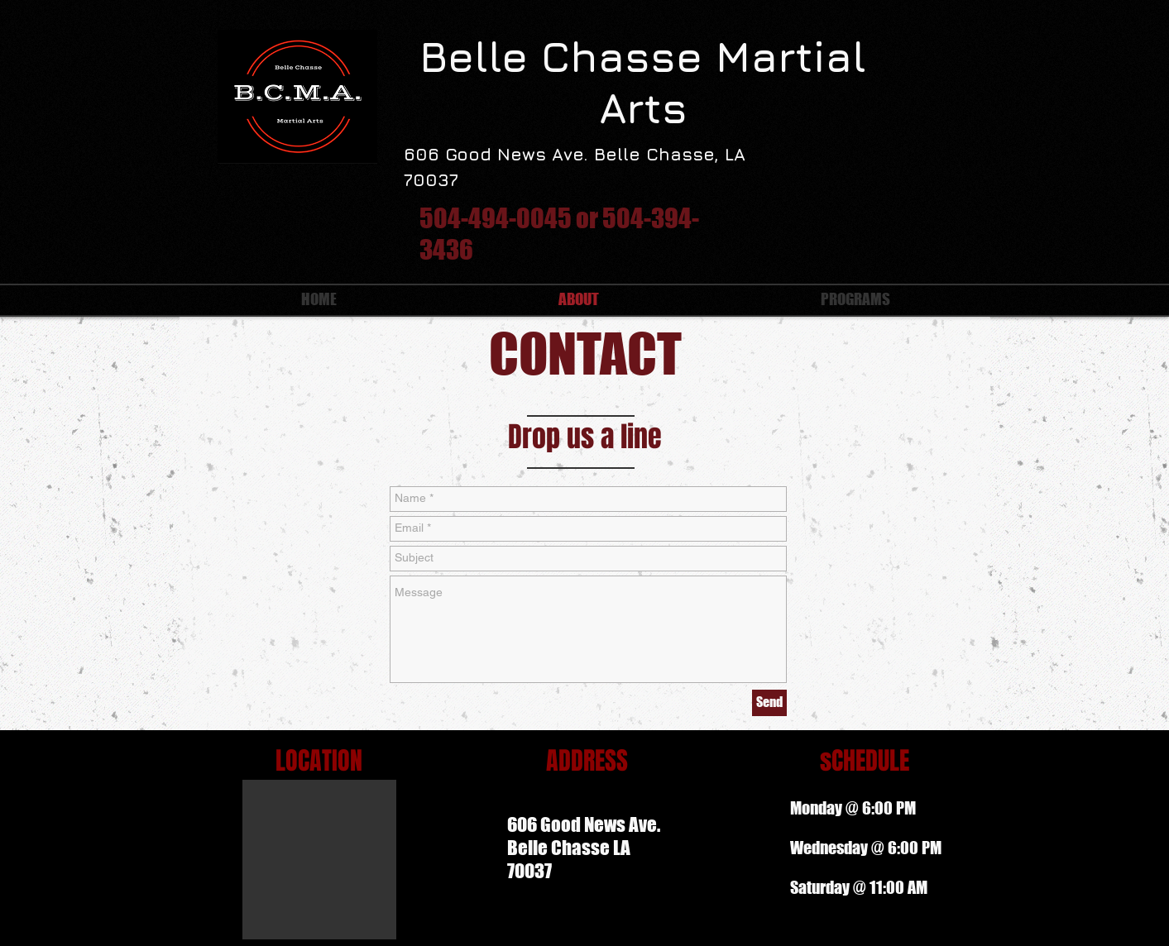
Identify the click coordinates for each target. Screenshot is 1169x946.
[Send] (769, 703)
